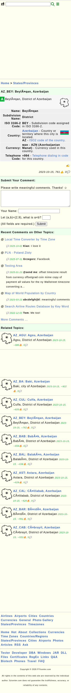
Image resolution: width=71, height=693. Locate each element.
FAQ (41, 664)
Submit (41, 227)
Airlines (7, 619)
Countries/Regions (34, 639)
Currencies (9, 623)
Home (5, 83)
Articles (7, 648)
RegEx (34, 660)
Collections (37, 635)
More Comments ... (14, 323)
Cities (33, 619)
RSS (17, 648)
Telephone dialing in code (50, 155)
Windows (44, 656)
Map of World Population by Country (30, 296)
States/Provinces (26, 83)
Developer (19, 656)
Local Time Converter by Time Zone (30, 242)
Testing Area (13, 269)
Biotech (6, 664)
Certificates (18, 660)
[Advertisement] (35, 43)
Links (45, 660)
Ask (25, 648)
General (25, 623)
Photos (58, 644)
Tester (5, 656)
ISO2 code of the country (46, 140)
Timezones (36, 627)
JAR (56, 656)
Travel (31, 664)
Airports (20, 619)
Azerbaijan (30, 130)
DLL (64, 656)
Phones (19, 664)
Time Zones (9, 639)
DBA (32, 656)
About (22, 635)
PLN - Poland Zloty (18, 256)
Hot (14, 635)
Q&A (54, 660)
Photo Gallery (43, 623)
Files (4, 660)
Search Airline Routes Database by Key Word (37, 309)
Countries (46, 619)
